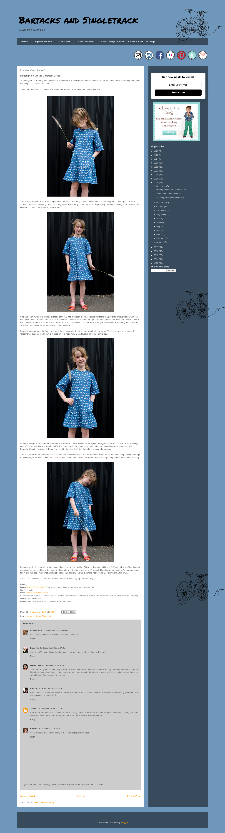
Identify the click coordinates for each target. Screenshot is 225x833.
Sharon (33, 729)
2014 (156, 259)
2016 (156, 251)
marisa (33, 688)
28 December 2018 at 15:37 (50, 729)
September (161, 210)
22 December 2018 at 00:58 (55, 630)
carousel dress (34, 616)
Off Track (64, 41)
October (160, 206)
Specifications (43, 41)
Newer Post (27, 796)
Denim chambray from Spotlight (37, 593)
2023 (156, 163)
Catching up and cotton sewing (170, 197)
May (158, 226)
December (161, 186)
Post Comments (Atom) (43, 802)
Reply (32, 639)
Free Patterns (86, 41)
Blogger (124, 822)
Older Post (134, 796)
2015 (156, 255)
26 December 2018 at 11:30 (50, 708)
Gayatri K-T (35, 665)
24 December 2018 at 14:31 (50, 688)
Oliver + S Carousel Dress (36, 587)
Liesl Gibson (36, 630)
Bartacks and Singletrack (78, 19)
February (160, 238)
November (161, 202)
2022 (156, 167)
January (160, 242)
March (159, 234)
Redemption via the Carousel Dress (172, 189)
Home (24, 41)
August (159, 214)
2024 (156, 159)
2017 (156, 247)
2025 (156, 155)
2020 (156, 175)
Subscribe (178, 92)
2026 (156, 151)
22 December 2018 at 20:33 (54, 665)
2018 (156, 183)
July (158, 218)
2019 (156, 179)
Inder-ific (34, 648)
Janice (33, 708)
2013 (156, 263)
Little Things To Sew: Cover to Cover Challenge (128, 41)
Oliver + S (46, 616)
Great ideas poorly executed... (169, 193)
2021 (156, 171)
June (158, 222)
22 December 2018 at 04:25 (52, 648)
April (158, 230)
